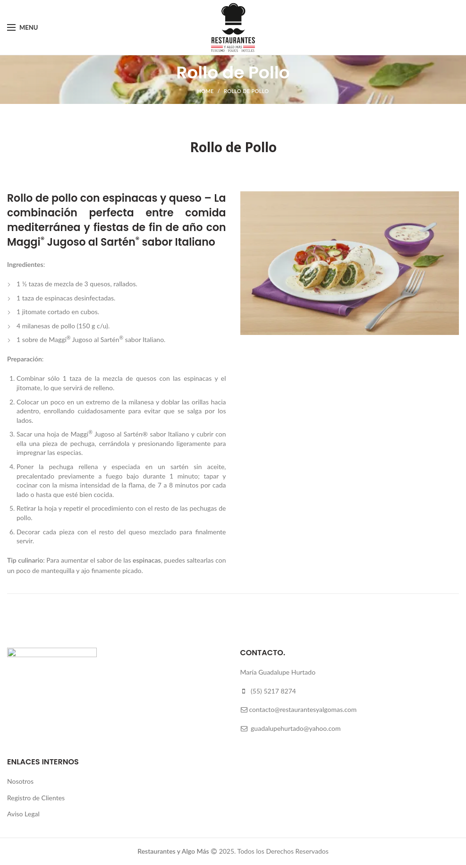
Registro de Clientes (36, 798)
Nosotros (20, 781)
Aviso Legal (23, 814)
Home (205, 91)
